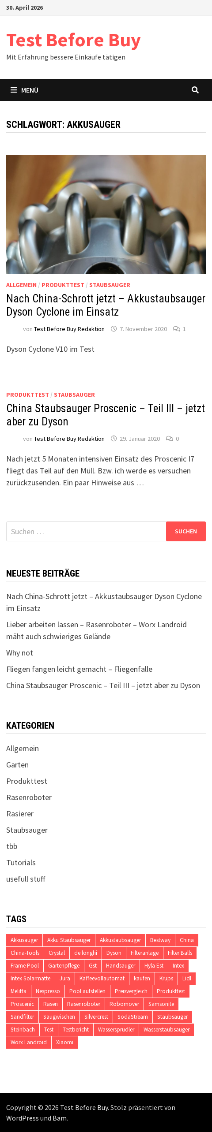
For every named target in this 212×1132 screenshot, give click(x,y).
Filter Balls (180, 953)
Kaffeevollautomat (102, 978)
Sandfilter (22, 1016)
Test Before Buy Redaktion (69, 329)
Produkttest (63, 285)
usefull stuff (25, 879)
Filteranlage (145, 953)
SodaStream (132, 1016)
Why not (19, 653)
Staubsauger (109, 285)
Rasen (50, 1004)
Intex (178, 965)
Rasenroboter (29, 797)
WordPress (22, 1117)
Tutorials (21, 862)
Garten (17, 765)
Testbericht (76, 1029)
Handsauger (120, 965)
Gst (93, 965)
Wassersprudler (116, 1029)
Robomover (124, 1004)
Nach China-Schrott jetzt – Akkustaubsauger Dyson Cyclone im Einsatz (105, 305)
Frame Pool (25, 965)
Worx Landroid (29, 1042)
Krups (166, 978)
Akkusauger (24, 940)
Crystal (57, 953)
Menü (24, 90)
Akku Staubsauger (69, 940)
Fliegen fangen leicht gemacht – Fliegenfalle (79, 669)
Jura (65, 978)
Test (48, 1029)
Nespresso (48, 991)
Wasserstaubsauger (166, 1029)
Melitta (18, 991)
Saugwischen (59, 1016)
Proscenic (22, 1004)
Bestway (160, 940)
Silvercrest (96, 1016)
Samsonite (161, 1004)
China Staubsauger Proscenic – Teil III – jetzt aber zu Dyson (103, 685)
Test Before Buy (73, 39)
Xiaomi (64, 1042)
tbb (11, 846)
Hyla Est (153, 965)
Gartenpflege (64, 965)
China (187, 940)
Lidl (186, 978)
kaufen (142, 978)
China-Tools (25, 953)
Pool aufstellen (87, 991)
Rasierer (20, 813)
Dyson (113, 953)
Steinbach (23, 1029)
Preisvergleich (131, 991)
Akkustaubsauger (120, 940)
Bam (60, 1117)
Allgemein (21, 285)
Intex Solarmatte (30, 978)
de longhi (85, 953)
